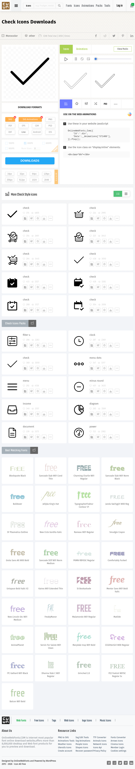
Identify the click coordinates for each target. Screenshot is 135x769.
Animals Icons (99, 741)
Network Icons (100, 744)
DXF (10, 132)
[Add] (25, 218)
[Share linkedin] (130, 35)
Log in (120, 5)
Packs (99, 5)
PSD (50, 125)
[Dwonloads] (44, 218)
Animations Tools (66, 741)
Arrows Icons (117, 741)
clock (92, 334)
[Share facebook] (97, 35)
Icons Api (97, 747)
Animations (88, 5)
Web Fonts (21, 720)
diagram (94, 403)
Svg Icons (6, 6)
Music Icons (105, 720)
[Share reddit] (104, 35)
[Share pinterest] (122, 35)
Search (59, 5)
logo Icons (87, 720)
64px (34, 174)
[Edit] (31, 218)
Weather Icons (65, 744)
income (27, 403)
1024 (34, 180)
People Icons (82, 744)
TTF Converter (99, 737)
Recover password (84, 751)
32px (22, 174)
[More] (50, 218)
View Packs (122, 49)
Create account (65, 751)
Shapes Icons (82, 747)
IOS (50, 132)
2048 (46, 180)
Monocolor (12, 35)
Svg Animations (83, 741)
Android (37, 132)
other (32, 35)
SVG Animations (30, 119)
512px (22, 180)
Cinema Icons (117, 744)
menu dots (95, 357)
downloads (30, 160)
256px (10, 180)
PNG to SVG (63, 737)
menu (26, 380)
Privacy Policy (99, 751)
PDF (10, 125)
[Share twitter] (113, 35)
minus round (96, 380)
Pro (105, 104)
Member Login (117, 747)
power (93, 426)
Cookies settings (118, 751)
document (28, 426)
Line (24, 132)
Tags (54, 720)
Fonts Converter (118, 737)
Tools (107, 5)
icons (28, 5)
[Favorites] (38, 218)
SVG (10, 119)
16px (9, 174)
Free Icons (39, 720)
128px (47, 174)
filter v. (26, 334)
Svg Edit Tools (82, 737)
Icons (77, 5)
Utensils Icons (64, 747)
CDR (37, 125)
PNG (50, 119)
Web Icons (69, 720)
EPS (23, 125)
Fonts (69, 5)
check (26, 207)
